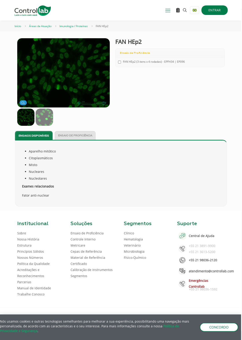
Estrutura (24, 245)
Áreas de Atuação (40, 26)
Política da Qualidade (33, 264)
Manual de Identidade (34, 288)
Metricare (78, 245)
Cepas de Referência (86, 251)
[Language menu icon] (194, 10)
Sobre (21, 233)
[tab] (34, 135)
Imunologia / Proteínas (73, 26)
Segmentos (79, 276)
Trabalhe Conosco (30, 294)
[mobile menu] (168, 10)
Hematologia (133, 239)
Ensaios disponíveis (34, 136)
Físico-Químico (135, 257)
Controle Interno (83, 239)
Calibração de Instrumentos (92, 270)
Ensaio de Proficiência (75, 135)
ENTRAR (214, 10)
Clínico (129, 233)
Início (18, 26)
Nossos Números (30, 257)
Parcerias (24, 282)
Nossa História (28, 239)
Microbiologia (134, 251)
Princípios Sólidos (30, 251)
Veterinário (132, 245)
